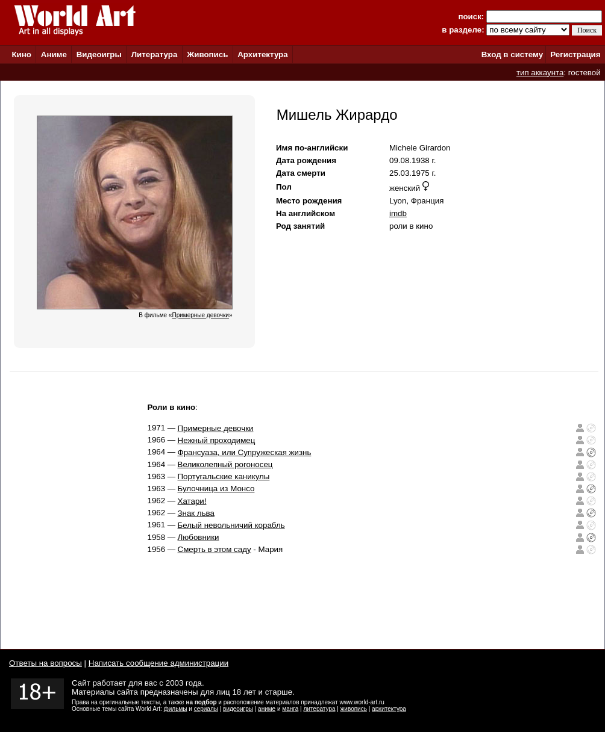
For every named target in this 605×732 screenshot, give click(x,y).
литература (319, 709)
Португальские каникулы (224, 476)
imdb (398, 213)
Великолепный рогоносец (225, 464)
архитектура (389, 709)
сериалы (206, 709)
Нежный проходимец (216, 440)
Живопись (207, 54)
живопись (353, 709)
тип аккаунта (540, 72)
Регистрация (575, 54)
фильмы (175, 709)
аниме (266, 709)
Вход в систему (512, 54)
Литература (154, 54)
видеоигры (238, 709)
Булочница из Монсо (216, 488)
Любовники (198, 537)
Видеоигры (99, 54)
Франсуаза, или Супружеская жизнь (245, 452)
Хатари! (192, 501)
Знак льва (196, 513)
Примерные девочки (216, 428)
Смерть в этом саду (214, 549)
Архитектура (262, 54)
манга (290, 709)
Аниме (54, 54)
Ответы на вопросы (45, 663)
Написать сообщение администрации (158, 663)
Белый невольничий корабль (231, 525)
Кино (21, 54)
